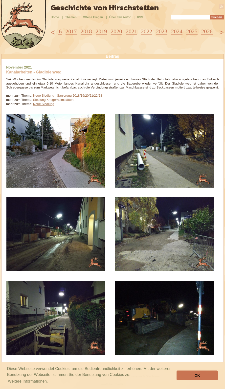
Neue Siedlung (43, 104)
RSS (140, 17)
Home (55, 17)
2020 (116, 31)
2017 (71, 31)
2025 (192, 31)
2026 (207, 31)
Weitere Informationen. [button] (28, 381)
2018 (86, 31)
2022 (146, 31)
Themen (71, 17)
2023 (161, 31)
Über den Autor (120, 17)
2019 (101, 31)
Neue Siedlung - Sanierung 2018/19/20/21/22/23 (67, 95)
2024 (176, 31)
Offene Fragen (93, 17)
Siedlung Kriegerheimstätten (53, 100)
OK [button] (197, 375)
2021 (131, 31)
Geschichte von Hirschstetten (105, 8)
